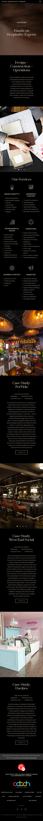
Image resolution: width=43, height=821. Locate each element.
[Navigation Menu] (40, 2)
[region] (21, 139)
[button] (18, 169)
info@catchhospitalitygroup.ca (29, 814)
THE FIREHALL (18, 792)
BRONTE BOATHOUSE (7, 792)
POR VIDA (39, 792)
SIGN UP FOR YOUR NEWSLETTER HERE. (24, 758)
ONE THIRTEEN (32, 800)
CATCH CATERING (27, 796)
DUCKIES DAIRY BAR (14, 796)
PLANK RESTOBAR (29, 792)
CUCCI (3, 796)
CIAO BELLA (38, 796)
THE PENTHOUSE (11, 800)
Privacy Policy (22, 817)
